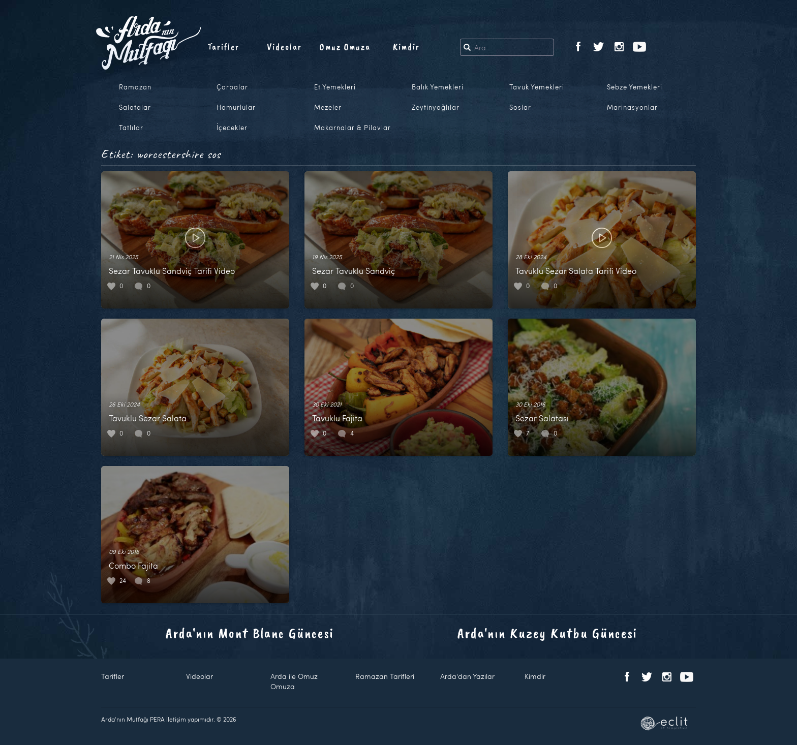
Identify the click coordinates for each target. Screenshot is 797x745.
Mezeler (328, 107)
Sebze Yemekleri (634, 86)
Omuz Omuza (345, 46)
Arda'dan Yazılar (467, 676)
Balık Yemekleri (438, 86)
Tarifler (223, 46)
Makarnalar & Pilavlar (352, 127)
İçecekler (232, 127)
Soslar (520, 107)
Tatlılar (131, 127)
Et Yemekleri (335, 86)
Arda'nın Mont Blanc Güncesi (250, 633)
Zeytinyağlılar (435, 107)
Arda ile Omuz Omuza (294, 681)
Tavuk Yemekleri (536, 86)
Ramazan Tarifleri (384, 676)
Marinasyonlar (632, 107)
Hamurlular (236, 107)
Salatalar (135, 107)
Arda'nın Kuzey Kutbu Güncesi (547, 633)
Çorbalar (232, 86)
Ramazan (135, 86)
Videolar (284, 46)
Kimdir (406, 46)
